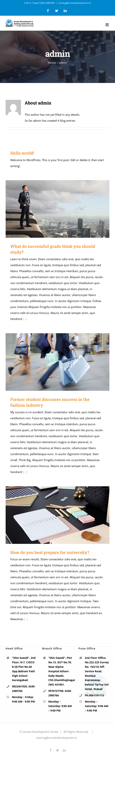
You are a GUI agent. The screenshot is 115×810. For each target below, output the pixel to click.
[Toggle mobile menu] (107, 25)
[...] (25, 319)
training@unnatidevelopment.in (74, 2)
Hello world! (22, 153)
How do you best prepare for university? (49, 552)
